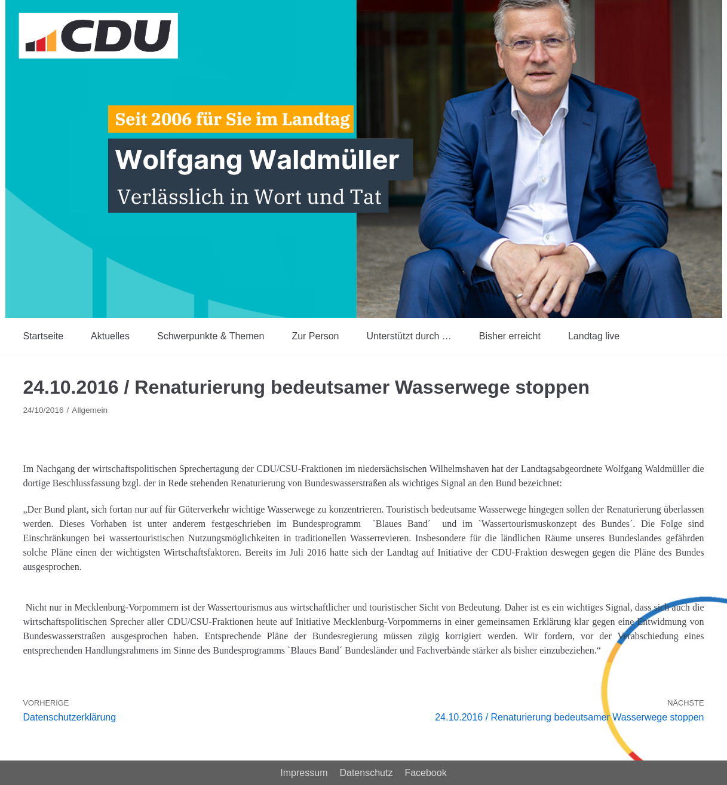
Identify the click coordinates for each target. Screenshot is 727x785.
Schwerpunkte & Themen (210, 336)
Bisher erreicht (510, 336)
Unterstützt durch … (409, 336)
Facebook (425, 773)
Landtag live (593, 336)
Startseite (43, 336)
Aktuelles (110, 336)
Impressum (303, 773)
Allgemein (90, 410)
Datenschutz (365, 773)
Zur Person (315, 336)
